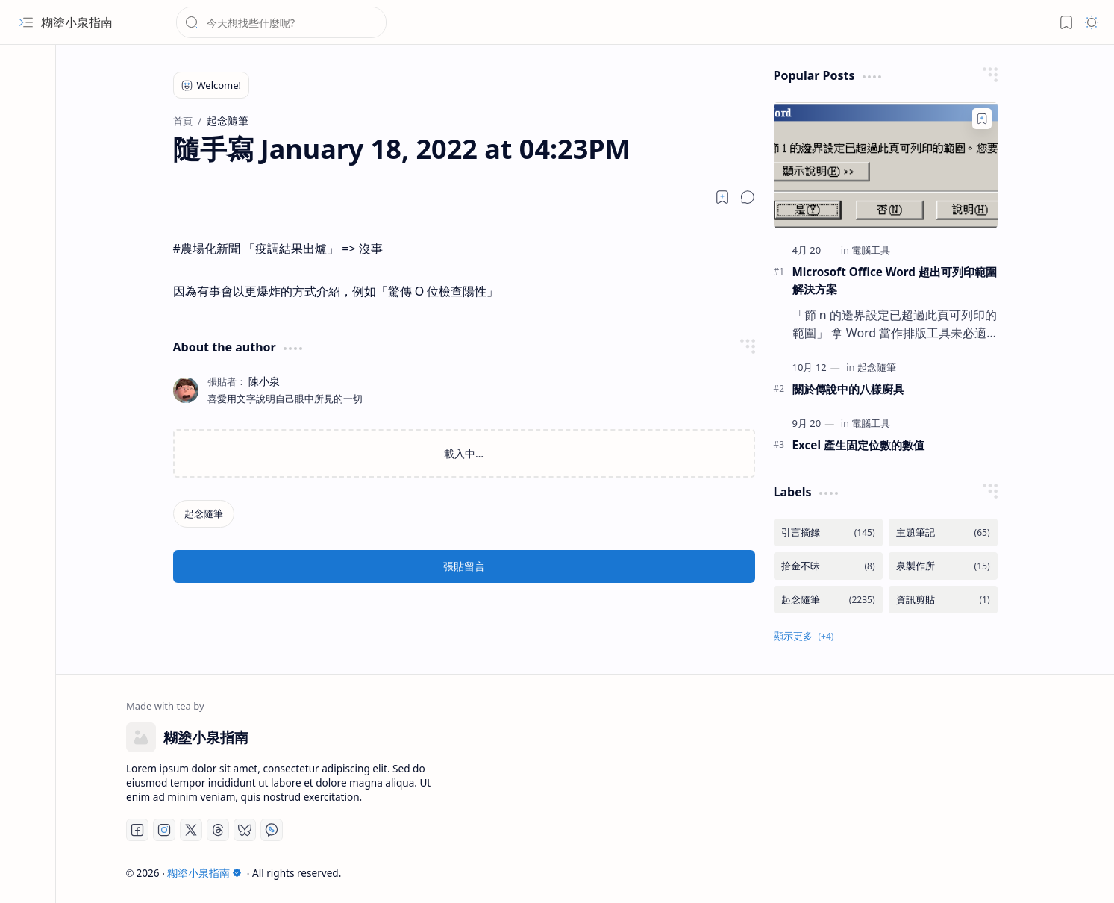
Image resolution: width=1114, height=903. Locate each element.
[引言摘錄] (828, 532)
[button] (26, 22)
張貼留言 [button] (464, 566)
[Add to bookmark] (982, 118)
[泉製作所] (943, 566)
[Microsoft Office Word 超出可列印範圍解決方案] (886, 165)
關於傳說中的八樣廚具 (848, 388)
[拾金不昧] (828, 566)
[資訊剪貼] (943, 599)
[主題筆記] (943, 532)
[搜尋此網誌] (281, 22)
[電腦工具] (870, 250)
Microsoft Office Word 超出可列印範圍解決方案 (894, 280)
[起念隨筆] (203, 514)
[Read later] (722, 197)
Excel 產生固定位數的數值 (858, 444)
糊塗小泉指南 (77, 22)
